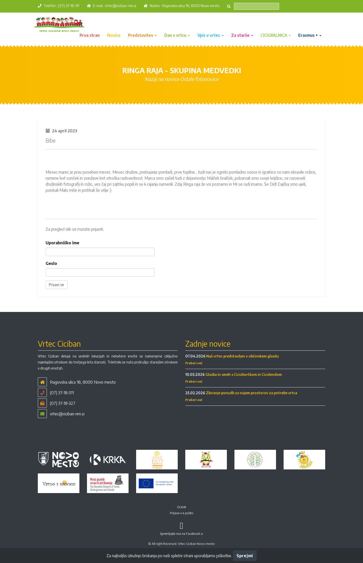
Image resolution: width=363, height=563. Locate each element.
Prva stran (90, 35)
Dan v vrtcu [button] (177, 35)
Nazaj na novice (161, 79)
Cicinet (181, 507)
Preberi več (193, 363)
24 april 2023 (64, 130)
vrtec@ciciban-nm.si (120, 6)
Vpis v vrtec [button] (210, 35)
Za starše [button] (242, 35)
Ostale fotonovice (199, 79)
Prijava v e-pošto (181, 513)
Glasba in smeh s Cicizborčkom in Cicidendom (243, 374)
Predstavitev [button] (142, 35)
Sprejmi (244, 555)
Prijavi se (56, 285)
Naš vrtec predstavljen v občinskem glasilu (242, 356)
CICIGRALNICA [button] (276, 35)
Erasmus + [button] (309, 35)
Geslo (51, 263)
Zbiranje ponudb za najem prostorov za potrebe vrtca (251, 393)
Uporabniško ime (62, 242)
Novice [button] (113, 35)
